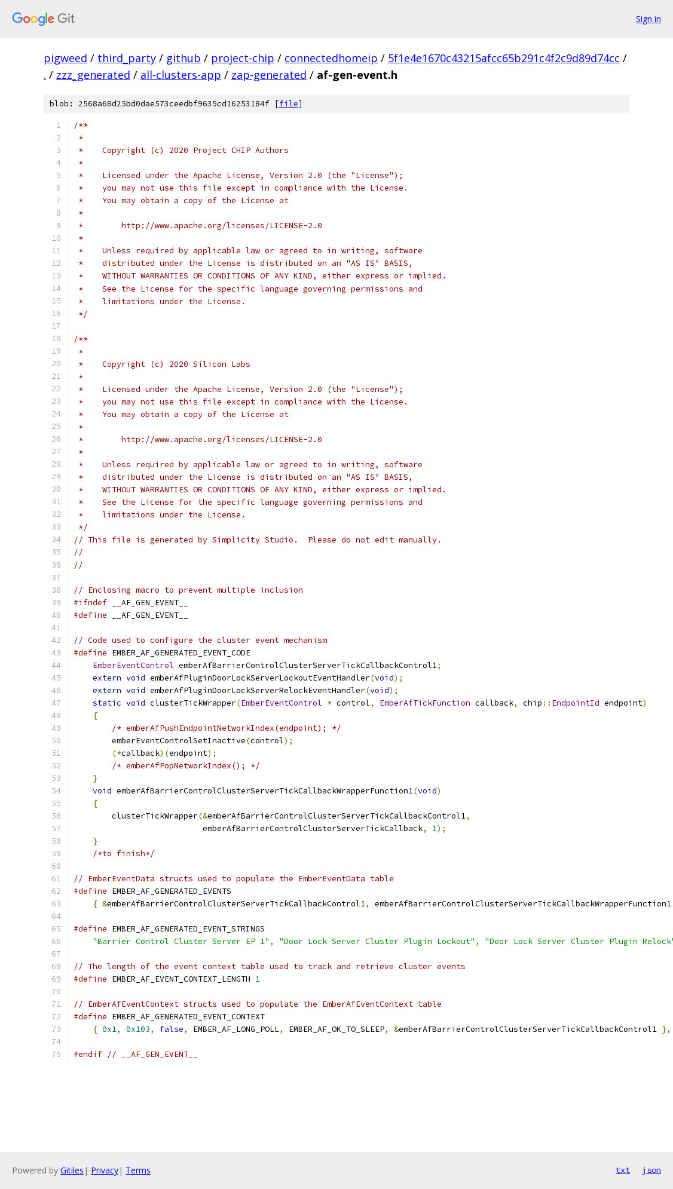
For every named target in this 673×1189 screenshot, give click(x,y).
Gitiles (72, 1170)
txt (623, 1170)
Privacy (104, 1170)
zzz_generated (93, 75)
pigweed (65, 58)
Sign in (648, 18)
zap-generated (269, 75)
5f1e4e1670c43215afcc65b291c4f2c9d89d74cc (504, 58)
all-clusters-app (180, 75)
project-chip (242, 58)
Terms (138, 1170)
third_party (126, 58)
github (183, 58)
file (288, 104)
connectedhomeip (331, 58)
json (651, 1170)
